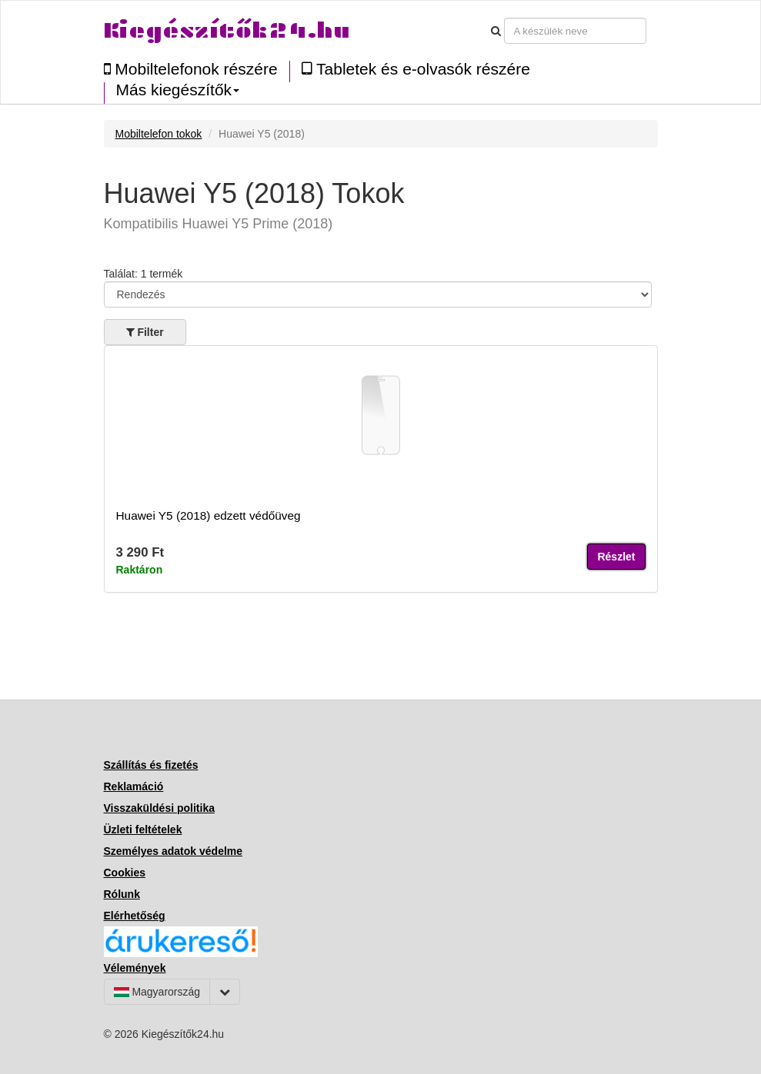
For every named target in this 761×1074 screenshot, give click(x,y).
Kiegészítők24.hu (227, 30)
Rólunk (122, 894)
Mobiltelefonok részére (191, 69)
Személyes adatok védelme (173, 851)
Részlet (616, 556)
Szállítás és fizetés (151, 765)
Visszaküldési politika (159, 808)
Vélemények (135, 968)
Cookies (124, 872)
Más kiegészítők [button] (178, 90)
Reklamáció (134, 786)
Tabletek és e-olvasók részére (416, 69)
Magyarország (157, 992)
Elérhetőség (134, 915)
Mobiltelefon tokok (158, 134)
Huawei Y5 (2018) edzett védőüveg (208, 515)
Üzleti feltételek (143, 829)
